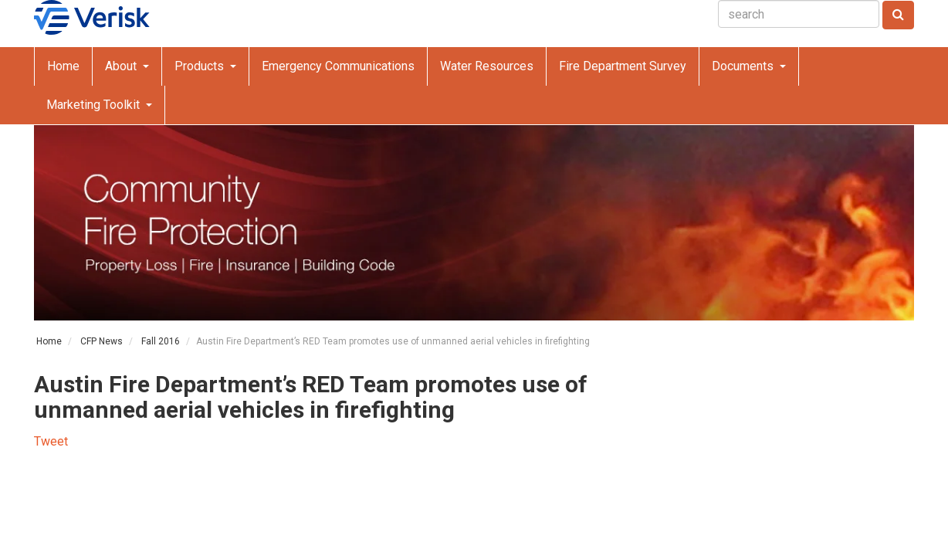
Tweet (51, 441)
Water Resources (486, 66)
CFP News (101, 341)
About (122, 66)
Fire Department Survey (622, 66)
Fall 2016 (160, 341)
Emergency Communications (338, 66)
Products (200, 66)
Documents (744, 66)
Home (63, 66)
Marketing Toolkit (94, 104)
